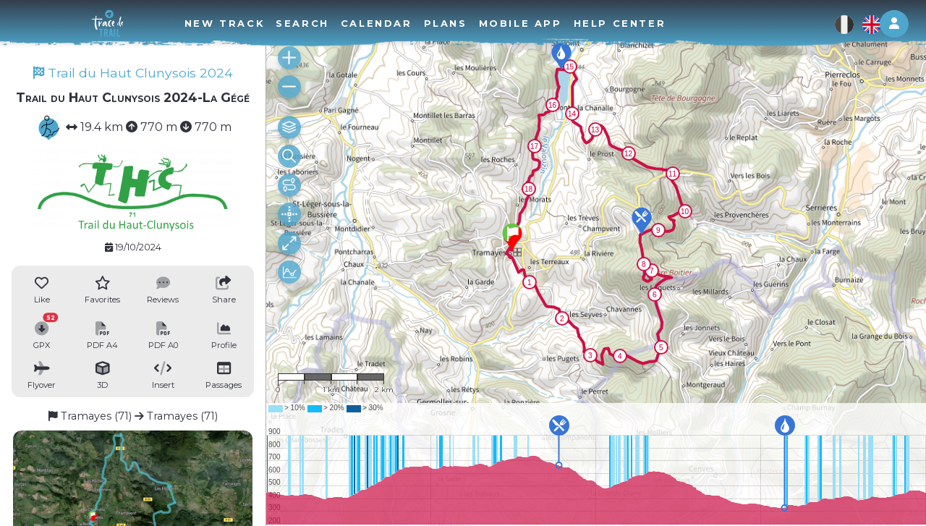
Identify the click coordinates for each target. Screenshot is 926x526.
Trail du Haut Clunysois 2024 (133, 72)
